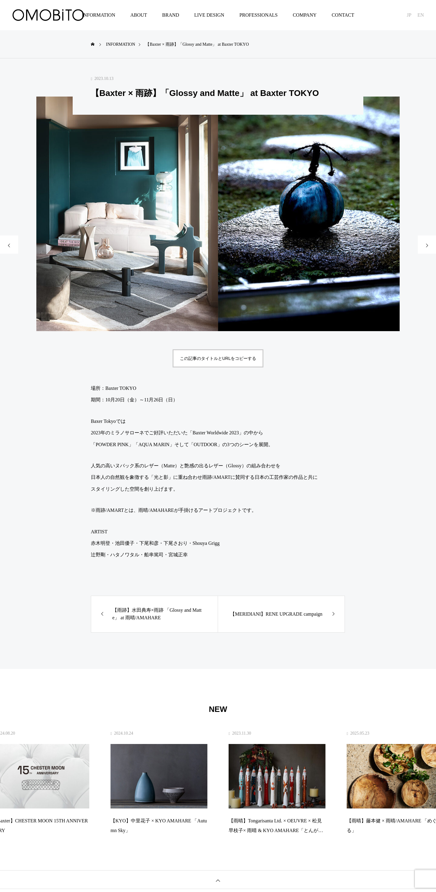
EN (421, 15)
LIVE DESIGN (209, 15)
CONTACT (343, 15)
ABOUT (138, 15)
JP (409, 15)
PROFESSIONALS (258, 15)
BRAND (170, 15)
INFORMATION (98, 15)
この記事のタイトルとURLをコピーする (218, 358)
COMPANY (305, 15)
